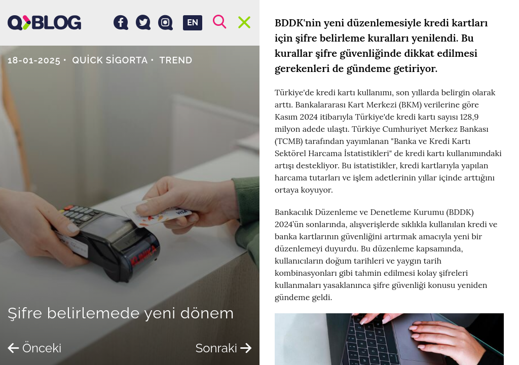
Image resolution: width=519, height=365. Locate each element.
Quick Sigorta (110, 60)
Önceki (34, 348)
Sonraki (224, 348)
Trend (176, 60)
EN (192, 22)
